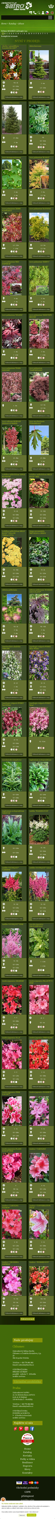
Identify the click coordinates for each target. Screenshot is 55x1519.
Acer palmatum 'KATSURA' (40, 209)
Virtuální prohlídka (27, 1381)
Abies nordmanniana (10, 103)
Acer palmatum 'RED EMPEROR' (10, 263)
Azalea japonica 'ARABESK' (13, 981)
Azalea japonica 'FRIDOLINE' (41, 1038)
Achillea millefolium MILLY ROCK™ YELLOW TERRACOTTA (13, 533)
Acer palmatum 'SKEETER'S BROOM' (40, 316)
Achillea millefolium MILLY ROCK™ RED (40, 476)
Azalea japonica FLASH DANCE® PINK (11, 1150)
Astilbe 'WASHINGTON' (38, 811)
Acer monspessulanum (11, 158)
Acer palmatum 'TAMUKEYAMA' (35, 369)
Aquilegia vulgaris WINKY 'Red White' (13, 704)
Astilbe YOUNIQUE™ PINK (12, 924)
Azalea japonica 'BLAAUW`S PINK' (40, 982)
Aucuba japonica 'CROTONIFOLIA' (36, 925)
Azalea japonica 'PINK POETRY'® (11, 1093)
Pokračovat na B (27, 1319)
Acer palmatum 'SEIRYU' (39, 262)
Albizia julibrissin (9, 590)
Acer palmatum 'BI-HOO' (39, 158)
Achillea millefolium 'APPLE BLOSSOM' (13, 476)
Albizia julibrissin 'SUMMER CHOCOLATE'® (41, 591)
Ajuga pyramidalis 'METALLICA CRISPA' (37, 532)
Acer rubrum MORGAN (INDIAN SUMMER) (11, 422)
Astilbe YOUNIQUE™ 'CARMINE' (10, 869)
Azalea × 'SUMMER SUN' (39, 1262)
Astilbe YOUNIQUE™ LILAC (40, 868)
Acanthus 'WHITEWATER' (39, 103)
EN (52, 12)
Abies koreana (35, 46)
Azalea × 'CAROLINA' (37, 1149)
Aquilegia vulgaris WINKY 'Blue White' (40, 648)
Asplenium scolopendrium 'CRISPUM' (13, 812)
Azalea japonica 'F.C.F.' (11, 1038)
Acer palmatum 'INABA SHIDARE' (11, 369)
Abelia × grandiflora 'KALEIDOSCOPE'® (10, 47)
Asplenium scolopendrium (40, 760)
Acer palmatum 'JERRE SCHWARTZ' (11, 210)
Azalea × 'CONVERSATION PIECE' (40, 1207)
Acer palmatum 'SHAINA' (12, 315)
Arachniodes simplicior (11, 760)
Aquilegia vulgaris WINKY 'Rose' (40, 704)
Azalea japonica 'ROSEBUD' (40, 1092)
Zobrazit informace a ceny (13, 97)
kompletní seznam (9, 36)
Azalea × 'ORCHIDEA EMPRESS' (10, 1263)
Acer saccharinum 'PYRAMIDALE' (36, 422)
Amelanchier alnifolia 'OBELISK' (11, 648)
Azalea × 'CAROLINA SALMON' (10, 1207)
